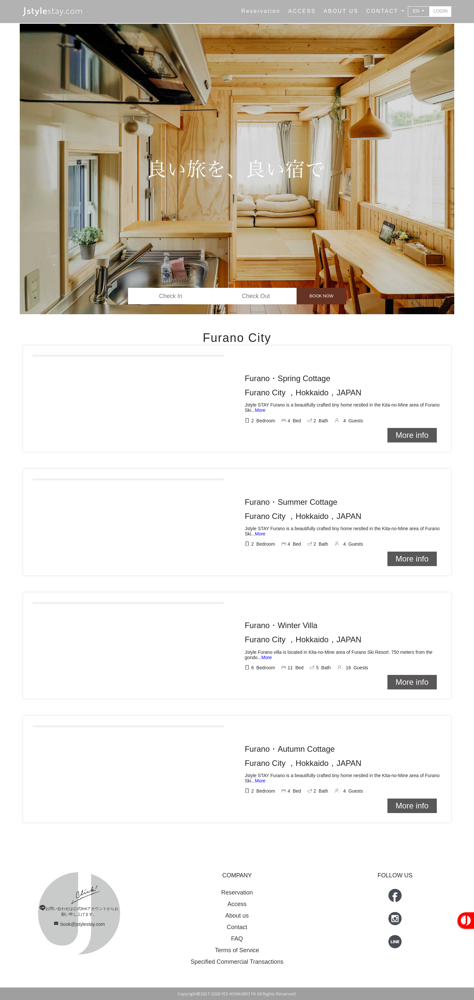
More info (412, 435)
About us (237, 915)
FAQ (237, 938)
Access (237, 904)
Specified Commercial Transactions (237, 961)
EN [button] (417, 11)
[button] (385, 11)
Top (454, 980)
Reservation (237, 892)
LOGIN (440, 11)
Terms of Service (237, 950)
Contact (237, 927)
